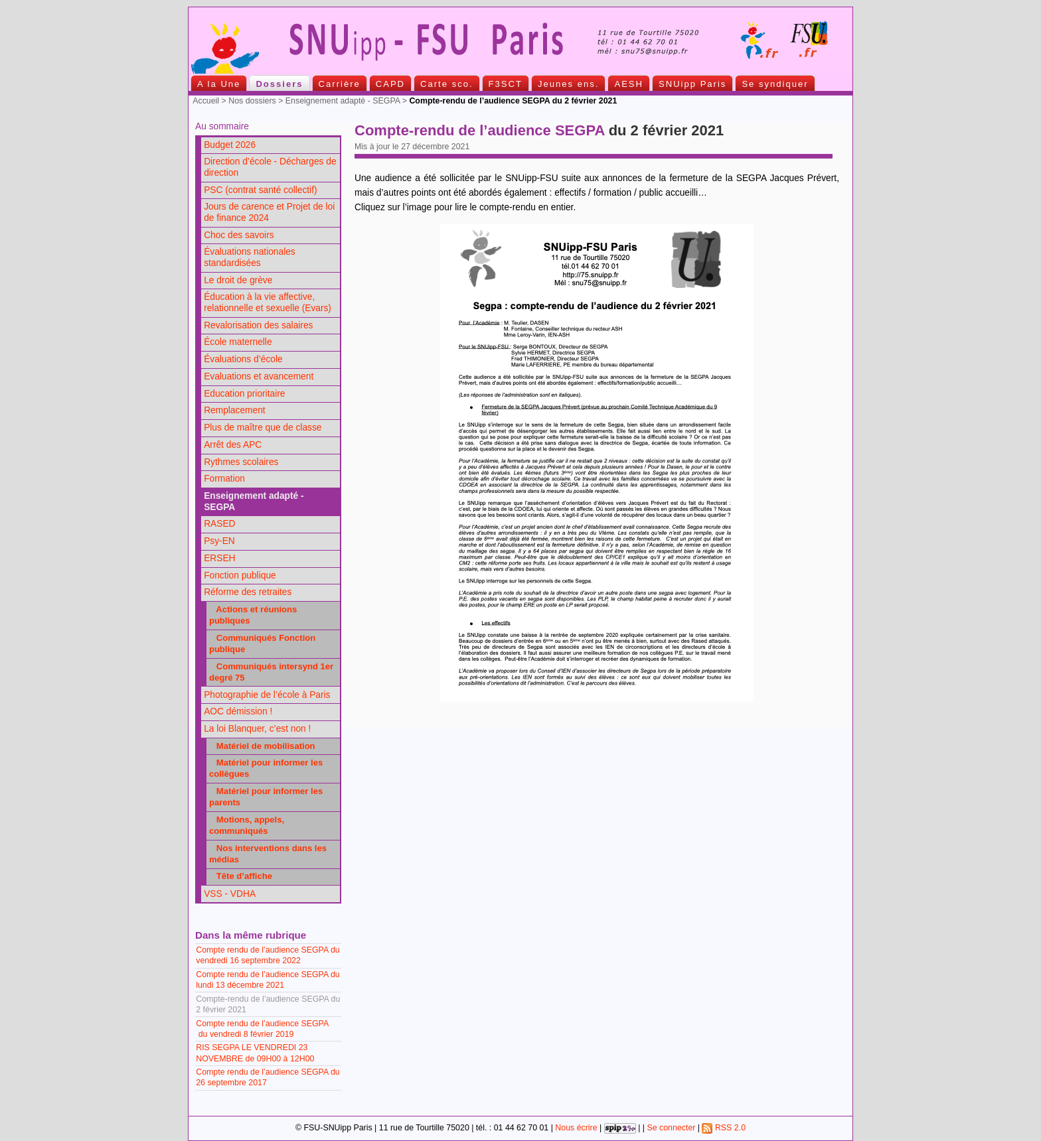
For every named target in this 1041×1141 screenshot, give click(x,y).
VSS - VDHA (230, 894)
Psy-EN (219, 541)
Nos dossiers (252, 100)
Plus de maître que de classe (262, 428)
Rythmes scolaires (241, 462)
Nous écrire (576, 1127)
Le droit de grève (238, 280)
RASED (219, 524)
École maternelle (238, 342)
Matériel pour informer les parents (266, 796)
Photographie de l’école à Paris (267, 695)
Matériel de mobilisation (262, 746)
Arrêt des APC (233, 445)
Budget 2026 (230, 145)
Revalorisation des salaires (258, 325)
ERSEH (219, 558)
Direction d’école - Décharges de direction (270, 167)
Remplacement (234, 410)
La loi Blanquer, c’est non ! (257, 729)
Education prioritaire (244, 394)
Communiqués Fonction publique (262, 643)
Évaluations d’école (243, 359)
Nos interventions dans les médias (268, 853)
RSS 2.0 (724, 1127)
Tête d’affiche (240, 876)
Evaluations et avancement (258, 376)
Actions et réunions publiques (253, 615)
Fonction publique (240, 575)
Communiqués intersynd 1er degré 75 (271, 672)
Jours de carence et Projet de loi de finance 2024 (269, 212)
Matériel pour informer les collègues (266, 768)
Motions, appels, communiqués (246, 825)
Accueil (206, 100)
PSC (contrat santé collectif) (260, 190)
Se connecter (671, 1127)
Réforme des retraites (247, 592)
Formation (224, 479)
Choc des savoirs (239, 235)
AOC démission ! (238, 711)
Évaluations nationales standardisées (249, 257)
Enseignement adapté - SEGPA (342, 100)
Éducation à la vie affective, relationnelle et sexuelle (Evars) (267, 302)
